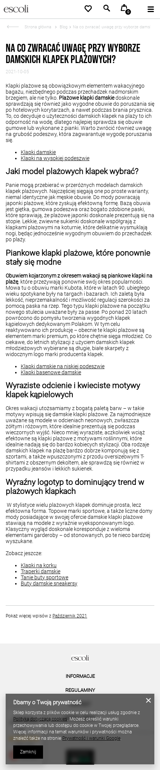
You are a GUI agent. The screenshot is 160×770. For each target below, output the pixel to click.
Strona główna (38, 27)
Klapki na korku (39, 565)
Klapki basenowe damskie (51, 372)
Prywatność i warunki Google (91, 738)
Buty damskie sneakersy (49, 583)
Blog (63, 27)
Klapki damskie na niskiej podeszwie (63, 366)
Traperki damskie (40, 571)
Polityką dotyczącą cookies (40, 719)
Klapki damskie (38, 152)
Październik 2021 (69, 616)
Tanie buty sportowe (44, 577)
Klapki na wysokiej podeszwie (55, 158)
